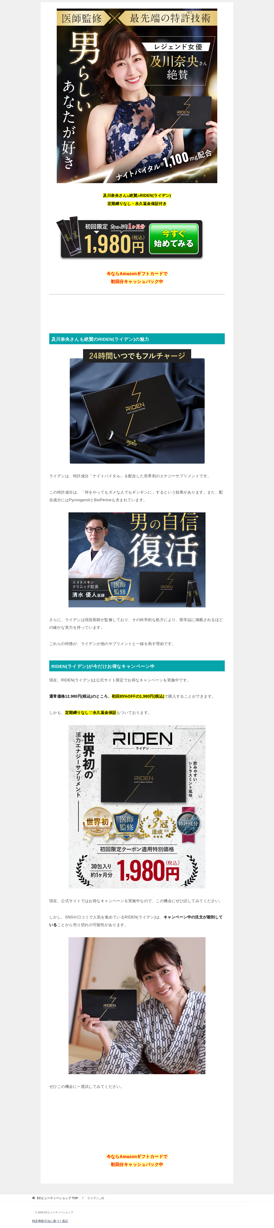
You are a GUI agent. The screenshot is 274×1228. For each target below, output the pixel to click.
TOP (57, 1198)
